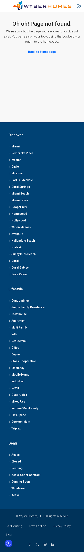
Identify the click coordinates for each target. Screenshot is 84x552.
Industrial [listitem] (16, 381)
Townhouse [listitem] (18, 314)
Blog (9, 534)
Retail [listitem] (14, 388)
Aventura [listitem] (16, 234)
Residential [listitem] (18, 341)
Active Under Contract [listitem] (24, 475)
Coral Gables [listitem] (19, 267)
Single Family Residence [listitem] (26, 307)
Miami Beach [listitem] (19, 193)
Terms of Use (37, 526)
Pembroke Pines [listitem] (21, 153)
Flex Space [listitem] (17, 415)
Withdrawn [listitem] (17, 488)
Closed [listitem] (15, 461)
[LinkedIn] (53, 544)
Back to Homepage (42, 52)
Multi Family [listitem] (18, 327)
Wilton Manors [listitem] (20, 227)
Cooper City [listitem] (18, 207)
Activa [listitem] (14, 495)
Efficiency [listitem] (16, 367)
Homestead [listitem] (18, 213)
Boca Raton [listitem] (18, 274)
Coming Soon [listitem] (19, 481)
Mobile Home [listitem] (19, 374)
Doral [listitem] (14, 260)
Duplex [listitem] (14, 354)
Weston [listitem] (15, 160)
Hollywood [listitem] (17, 220)
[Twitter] (38, 544)
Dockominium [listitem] (19, 421)
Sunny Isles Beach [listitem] (22, 254)
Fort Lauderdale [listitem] (21, 180)
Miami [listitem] (14, 146)
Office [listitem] (14, 347)
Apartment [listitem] (17, 320)
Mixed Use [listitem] (17, 401)
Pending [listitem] (16, 468)
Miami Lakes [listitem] (18, 200)
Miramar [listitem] (16, 173)
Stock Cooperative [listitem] (22, 361)
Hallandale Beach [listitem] (22, 240)
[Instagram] (46, 544)
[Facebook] (30, 544)
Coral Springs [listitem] (19, 186)
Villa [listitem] (13, 334)
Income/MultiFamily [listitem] (23, 408)
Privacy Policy (62, 526)
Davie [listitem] (14, 166)
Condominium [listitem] (20, 300)
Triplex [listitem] (15, 428)
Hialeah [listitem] (15, 247)
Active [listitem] (14, 454)
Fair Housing (14, 526)
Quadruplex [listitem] (18, 394)
